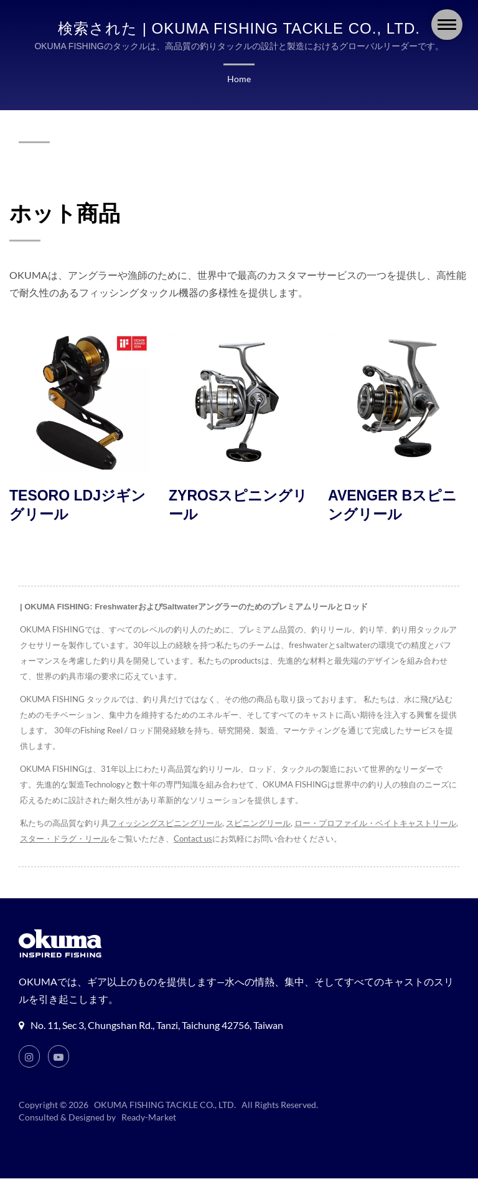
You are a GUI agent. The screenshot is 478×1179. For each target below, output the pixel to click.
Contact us (197, 839)
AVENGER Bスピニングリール (392, 505)
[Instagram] (29, 1057)
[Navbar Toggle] (446, 24)
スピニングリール (259, 824)
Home (238, 79)
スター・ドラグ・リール (68, 839)
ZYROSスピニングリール (238, 505)
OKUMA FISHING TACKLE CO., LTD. (165, 1106)
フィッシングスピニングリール (165, 824)
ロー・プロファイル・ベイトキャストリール (376, 824)
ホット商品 (64, 213)
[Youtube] (59, 1057)
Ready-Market (150, 1118)
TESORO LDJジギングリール (77, 505)
